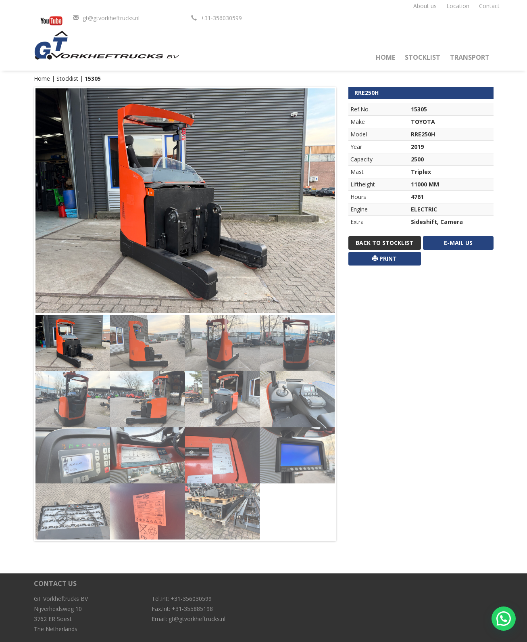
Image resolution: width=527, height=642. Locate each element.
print (384, 258)
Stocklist (422, 57)
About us (425, 6)
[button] (504, 618)
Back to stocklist (384, 243)
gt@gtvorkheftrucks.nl (111, 18)
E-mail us (458, 243)
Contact (489, 6)
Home (385, 57)
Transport (470, 57)
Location (457, 6)
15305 (93, 78)
